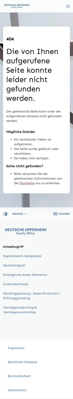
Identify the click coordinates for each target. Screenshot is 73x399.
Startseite (27, 183)
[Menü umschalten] (68, 6)
